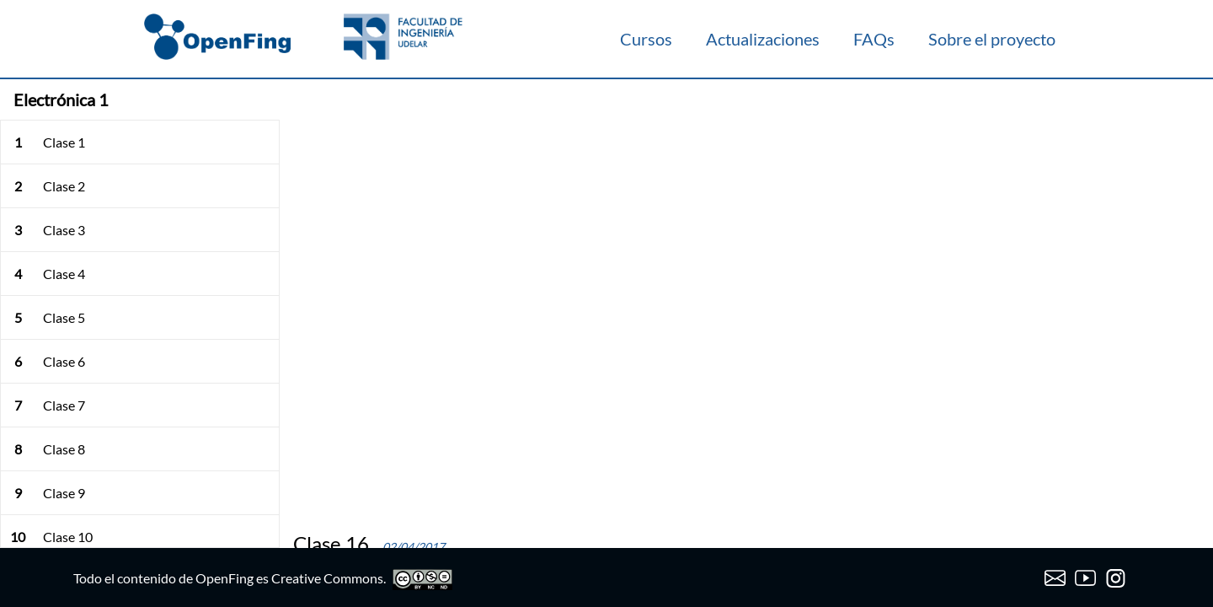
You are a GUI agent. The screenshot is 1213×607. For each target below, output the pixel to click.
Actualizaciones (763, 39)
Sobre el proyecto (991, 39)
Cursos (646, 39)
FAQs (874, 39)
